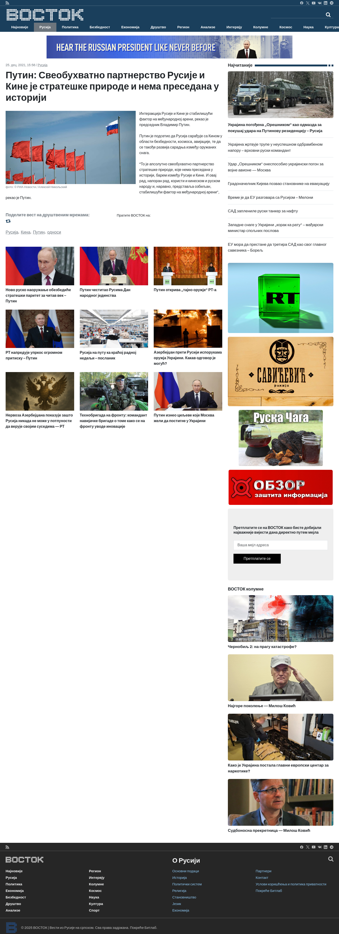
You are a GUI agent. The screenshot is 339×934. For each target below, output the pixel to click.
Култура (96, 904)
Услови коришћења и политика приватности (291, 884)
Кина (25, 232)
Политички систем (187, 884)
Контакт (262, 878)
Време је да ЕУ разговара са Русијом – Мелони (270, 197)
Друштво (158, 27)
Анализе (207, 27)
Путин (39, 232)
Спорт (94, 910)
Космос (285, 27)
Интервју (234, 27)
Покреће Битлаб (269, 891)
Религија (179, 891)
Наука (308, 27)
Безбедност (100, 27)
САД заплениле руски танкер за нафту (263, 211)
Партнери (263, 871)
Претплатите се (257, 559)
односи (54, 232)
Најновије (19, 27)
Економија (130, 27)
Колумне (260, 27)
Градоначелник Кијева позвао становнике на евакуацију (279, 183)
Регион (183, 27)
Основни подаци (185, 871)
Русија (45, 27)
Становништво (184, 897)
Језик (176, 904)
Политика (70, 27)
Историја (179, 878)
